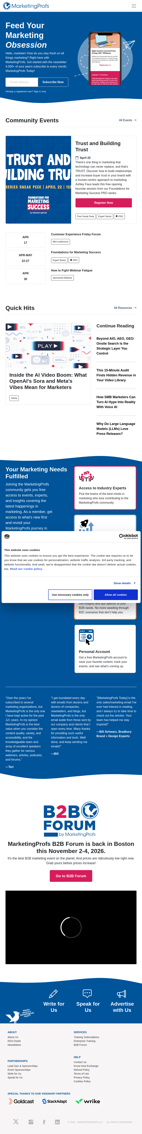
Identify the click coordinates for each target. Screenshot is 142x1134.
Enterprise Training (85, 1041)
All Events (127, 120)
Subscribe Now (53, 82)
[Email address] (22, 82)
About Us (13, 1037)
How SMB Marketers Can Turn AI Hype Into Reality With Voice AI (115, 402)
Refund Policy (82, 1069)
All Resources (125, 307)
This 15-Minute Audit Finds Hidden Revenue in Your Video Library (116, 375)
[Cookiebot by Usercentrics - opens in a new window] (122, 536)
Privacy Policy (82, 1077)
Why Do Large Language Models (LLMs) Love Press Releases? (115, 429)
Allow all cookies (116, 594)
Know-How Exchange (86, 1065)
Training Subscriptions (86, 1037)
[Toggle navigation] (134, 6)
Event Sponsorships (19, 1069)
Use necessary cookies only (70, 594)
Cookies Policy (82, 1081)
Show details (122, 583)
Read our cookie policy (26, 568)
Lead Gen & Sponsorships (23, 1065)
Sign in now (40, 91)
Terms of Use (81, 1073)
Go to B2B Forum (71, 800)
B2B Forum (80, 1044)
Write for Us (14, 1073)
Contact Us (80, 1062)
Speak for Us (15, 1077)
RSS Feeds (14, 1041)
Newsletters (14, 1044)
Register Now (103, 202)
